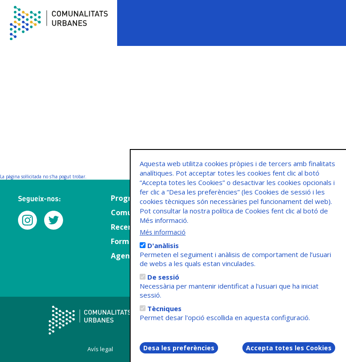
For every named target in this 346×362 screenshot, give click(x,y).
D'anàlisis (163, 252)
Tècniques (164, 315)
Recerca (125, 227)
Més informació (163, 239)
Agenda (125, 256)
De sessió (163, 284)
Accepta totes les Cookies (289, 355)
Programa (129, 198)
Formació (127, 241)
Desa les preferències (178, 355)
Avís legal (100, 349)
